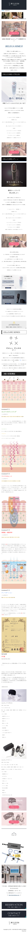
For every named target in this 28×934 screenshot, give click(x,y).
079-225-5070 (15, 888)
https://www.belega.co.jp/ (14, 895)
